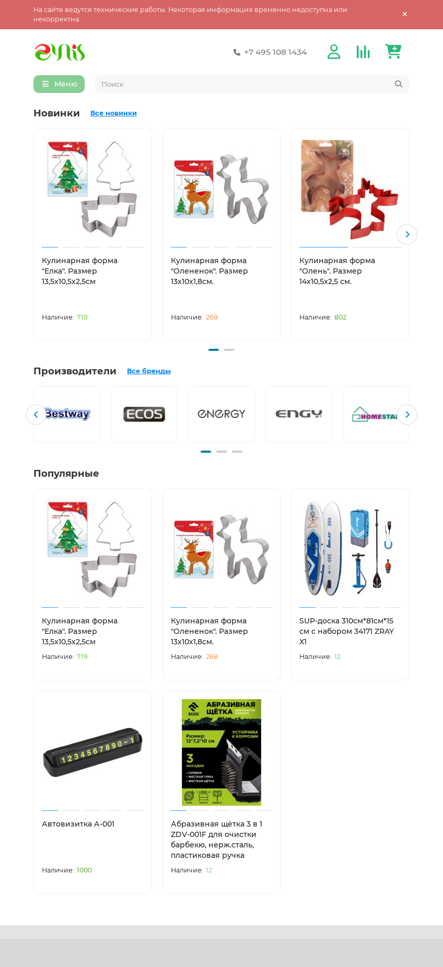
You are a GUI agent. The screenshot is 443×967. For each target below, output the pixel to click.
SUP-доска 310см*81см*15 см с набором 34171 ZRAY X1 (346, 631)
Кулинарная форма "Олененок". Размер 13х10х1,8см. (209, 271)
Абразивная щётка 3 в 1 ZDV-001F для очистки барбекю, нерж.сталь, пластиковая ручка (216, 838)
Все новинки (113, 113)
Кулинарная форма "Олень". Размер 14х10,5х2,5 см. (337, 271)
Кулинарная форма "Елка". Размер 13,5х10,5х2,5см (80, 271)
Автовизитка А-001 (78, 823)
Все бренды (149, 371)
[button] (407, 235)
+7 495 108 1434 (268, 52)
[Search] (252, 84)
